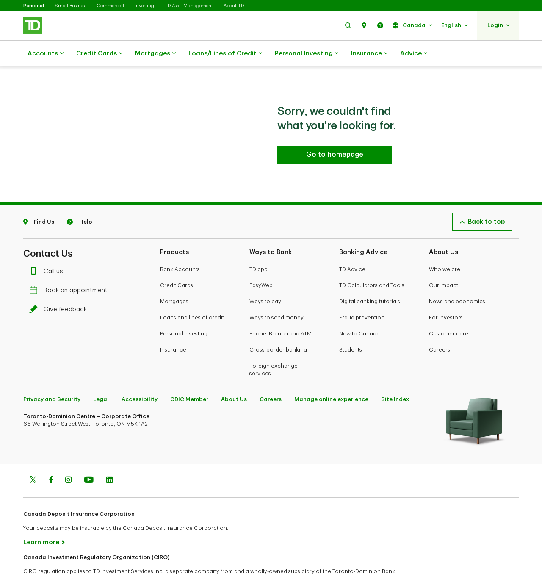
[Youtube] (89, 460)
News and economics (457, 280)
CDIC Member (189, 378)
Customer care (448, 312)
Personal (33, 5)
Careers (439, 328)
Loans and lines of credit (192, 296)
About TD (234, 5)
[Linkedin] (109, 460)
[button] (348, 25)
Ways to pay (265, 280)
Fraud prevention (361, 296)
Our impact (443, 264)
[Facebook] (51, 460)
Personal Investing (306, 54)
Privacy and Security (51, 378)
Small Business (70, 5)
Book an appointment (70, 269)
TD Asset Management (189, 5)
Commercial (110, 5)
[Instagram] (68, 460)
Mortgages (155, 54)
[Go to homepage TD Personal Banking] (334, 133)
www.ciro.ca (42, 564)
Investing (144, 5)
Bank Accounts (180, 248)
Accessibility (140, 378)
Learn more (41, 521)
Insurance (369, 54)
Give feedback (60, 288)
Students (350, 328)
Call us (48, 250)
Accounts (46, 54)
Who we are (444, 248)
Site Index (395, 378)
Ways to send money (276, 296)
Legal (101, 378)
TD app (258, 248)
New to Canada (359, 312)
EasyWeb (261, 264)
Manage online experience (331, 378)
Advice (413, 54)
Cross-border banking (278, 328)
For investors (446, 296)
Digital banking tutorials (369, 280)
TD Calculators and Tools (371, 264)
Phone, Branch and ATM (280, 312)
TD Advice (352, 248)
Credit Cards (99, 54)
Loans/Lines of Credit (225, 54)
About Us (234, 378)
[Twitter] (33, 460)
